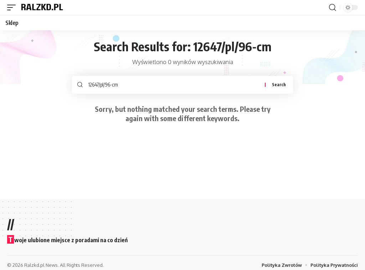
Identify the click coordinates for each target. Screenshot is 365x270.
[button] (13, 7)
